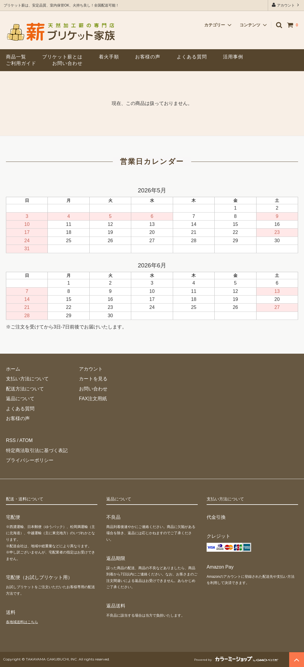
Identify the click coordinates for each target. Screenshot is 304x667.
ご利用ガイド (21, 63)
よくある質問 (192, 56)
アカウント (286, 4)
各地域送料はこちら (22, 622)
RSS (11, 440)
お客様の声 (147, 56)
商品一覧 (16, 56)
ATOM (26, 440)
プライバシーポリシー (29, 460)
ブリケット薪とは (62, 56)
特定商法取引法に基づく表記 (37, 450)
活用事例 (233, 56)
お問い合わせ (67, 63)
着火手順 (109, 56)
